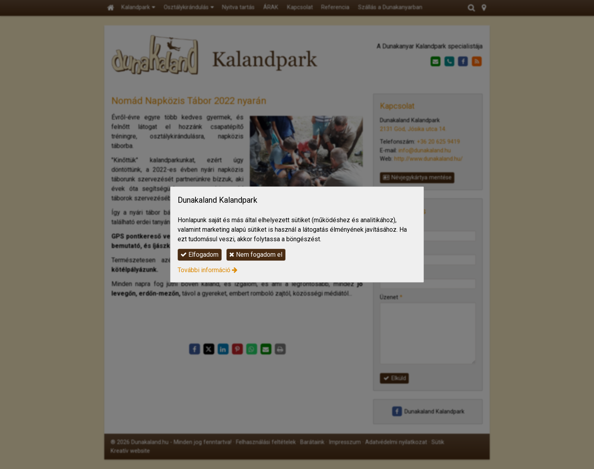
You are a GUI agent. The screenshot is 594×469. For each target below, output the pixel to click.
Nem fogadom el (255, 254)
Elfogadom (199, 254)
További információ (204, 270)
